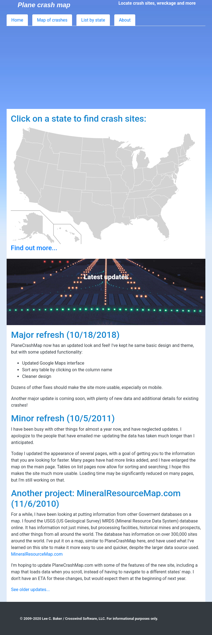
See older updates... (30, 589)
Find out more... (34, 248)
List (93, 20)
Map (52, 20)
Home (17, 20)
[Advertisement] (106, 67)
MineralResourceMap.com (37, 554)
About (125, 20)
